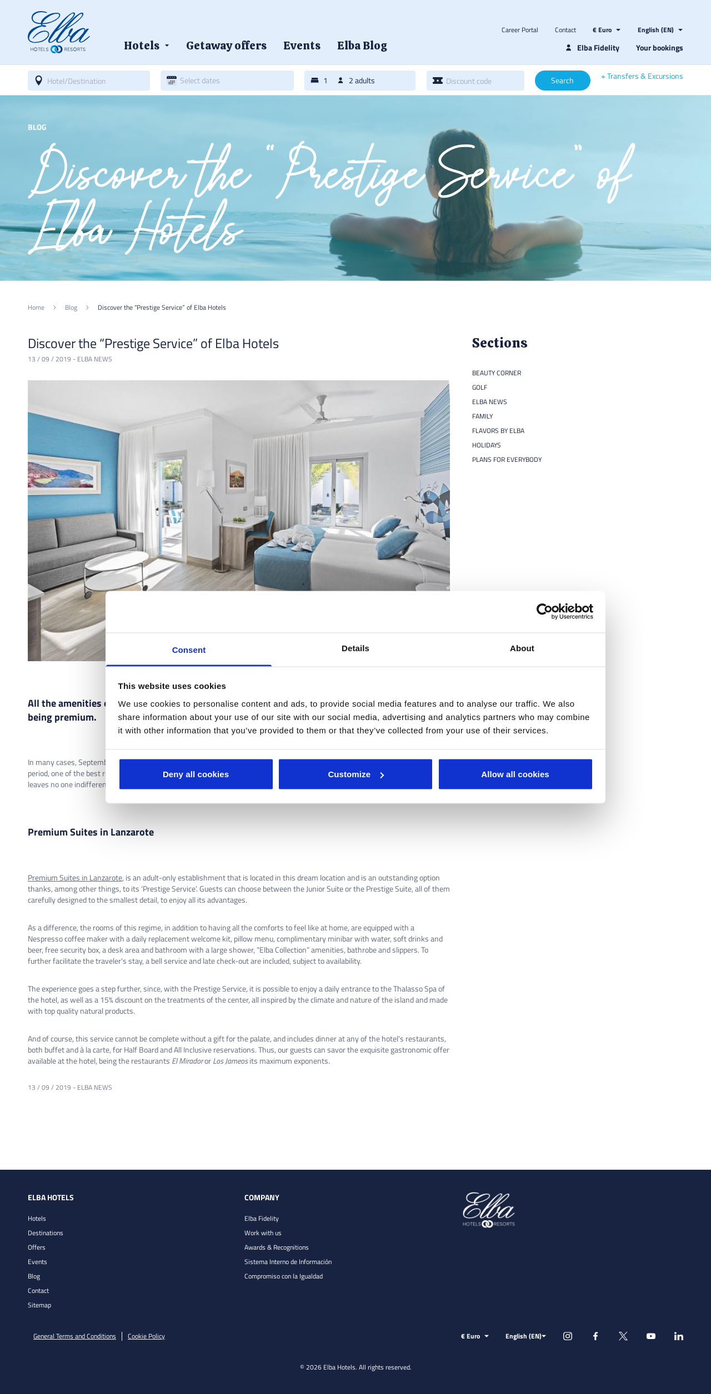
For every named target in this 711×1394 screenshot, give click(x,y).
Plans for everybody (507, 459)
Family (482, 416)
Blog (34, 1276)
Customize (356, 774)
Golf (479, 387)
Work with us (263, 1232)
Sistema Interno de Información (288, 1261)
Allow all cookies (515, 774)
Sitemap (39, 1305)
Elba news (94, 359)
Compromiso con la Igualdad (283, 1276)
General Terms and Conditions (74, 1336)
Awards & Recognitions (276, 1247)
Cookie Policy (146, 1336)
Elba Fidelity (261, 1218)
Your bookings (659, 47)
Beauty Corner (496, 373)
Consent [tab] (189, 649)
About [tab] (522, 647)
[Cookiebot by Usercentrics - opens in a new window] (544, 611)
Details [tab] (355, 647)
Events (37, 1261)
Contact (565, 30)
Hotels (37, 1218)
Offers (37, 1247)
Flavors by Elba (498, 430)
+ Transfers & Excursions (642, 76)
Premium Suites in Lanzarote (75, 877)
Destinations (45, 1232)
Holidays (486, 445)
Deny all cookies (196, 774)
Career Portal (520, 30)
